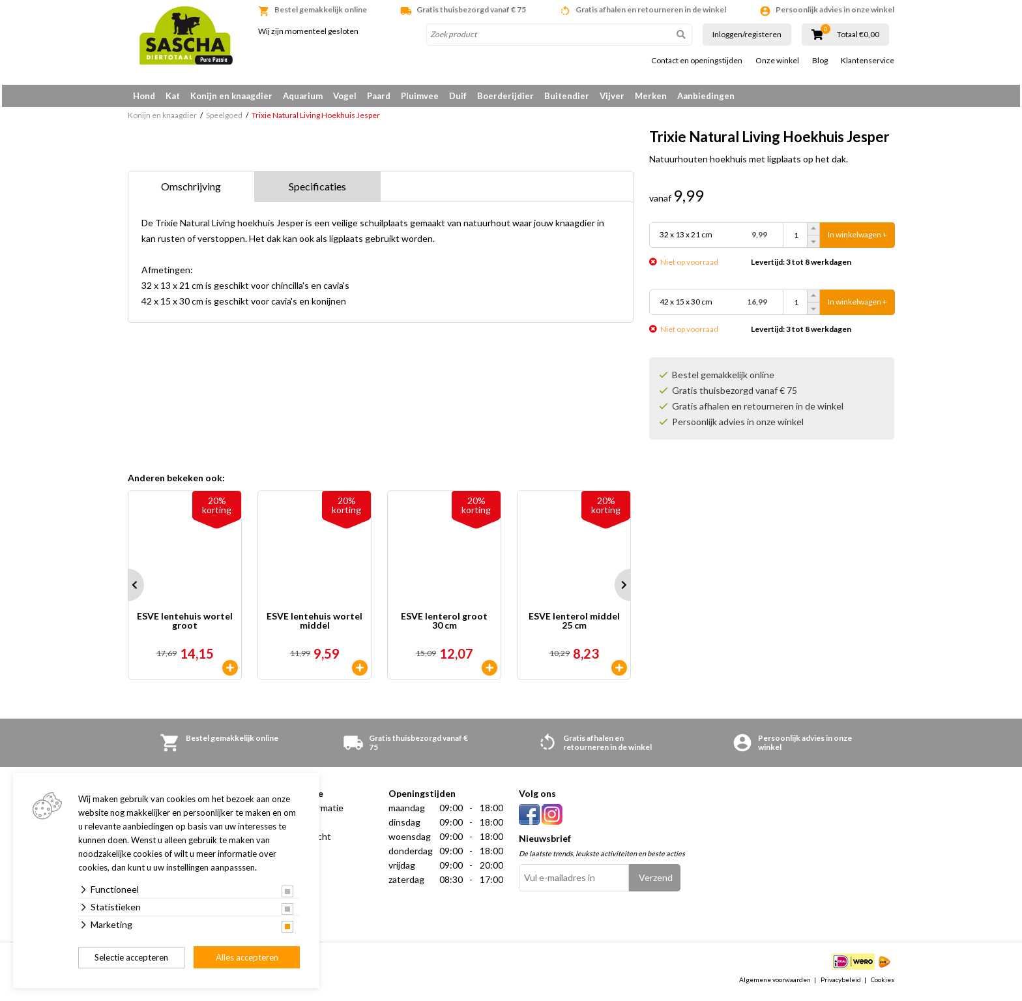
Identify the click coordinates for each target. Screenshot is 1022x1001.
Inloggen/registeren (746, 34)
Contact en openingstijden (696, 61)
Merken (651, 96)
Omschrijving (191, 191)
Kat (173, 96)
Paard (378, 96)
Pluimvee (420, 96)
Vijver (612, 96)
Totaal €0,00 (858, 34)
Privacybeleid (841, 984)
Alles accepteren (247, 957)
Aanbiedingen (706, 96)
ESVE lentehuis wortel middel (314, 625)
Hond (144, 96)
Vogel (345, 96)
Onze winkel (777, 61)
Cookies (882, 984)
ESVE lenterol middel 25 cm (574, 625)
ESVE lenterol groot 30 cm (444, 625)
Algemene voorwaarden (775, 984)
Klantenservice (867, 61)
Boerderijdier (505, 96)
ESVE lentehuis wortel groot (185, 625)
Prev (127, 589)
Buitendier (566, 96)
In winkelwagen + (857, 240)
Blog (820, 61)
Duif (458, 96)
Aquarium (303, 96)
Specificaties (317, 191)
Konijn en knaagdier (231, 96)
